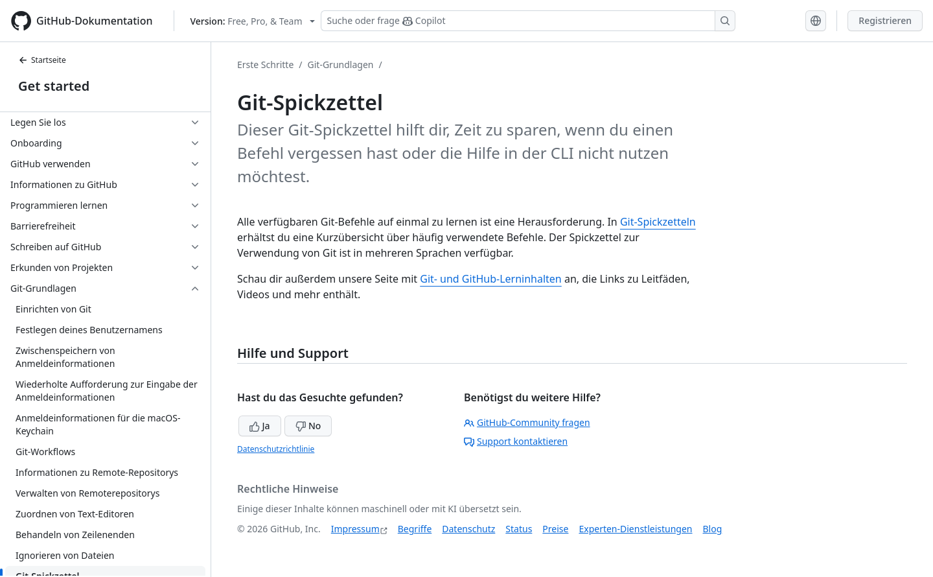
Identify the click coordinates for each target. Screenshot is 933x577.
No (308, 425)
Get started (53, 86)
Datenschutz (468, 529)
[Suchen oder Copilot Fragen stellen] (528, 20)
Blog (712, 529)
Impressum (355, 529)
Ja (259, 425)
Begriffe (415, 529)
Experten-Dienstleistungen (635, 529)
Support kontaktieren (516, 441)
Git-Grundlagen (341, 64)
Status (518, 529)
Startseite (42, 59)
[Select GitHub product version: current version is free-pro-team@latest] (253, 21)
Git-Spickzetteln (658, 222)
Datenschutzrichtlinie (275, 448)
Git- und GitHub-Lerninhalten (491, 279)
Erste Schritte (265, 64)
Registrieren (885, 20)
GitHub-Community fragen (527, 422)
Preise (555, 529)
